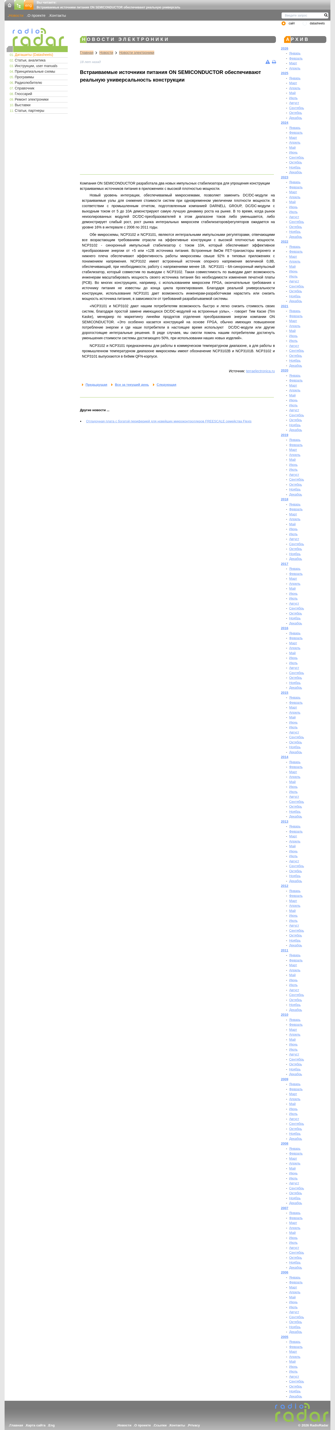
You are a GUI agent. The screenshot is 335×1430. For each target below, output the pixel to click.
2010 (284, 1015)
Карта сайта (36, 1425)
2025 (284, 73)
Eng (51, 1425)
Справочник (24, 88)
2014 (284, 757)
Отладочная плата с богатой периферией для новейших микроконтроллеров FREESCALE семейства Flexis (169, 421)
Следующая (166, 385)
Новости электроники (137, 53)
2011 (284, 950)
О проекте (36, 15)
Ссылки (160, 1425)
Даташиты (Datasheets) (34, 55)
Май (292, 93)
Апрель (294, 68)
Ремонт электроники (32, 99)
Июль (293, 98)
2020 (284, 370)
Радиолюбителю (28, 83)
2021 (284, 306)
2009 (284, 1079)
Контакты (58, 15)
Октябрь (295, 113)
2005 (284, 1337)
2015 (284, 693)
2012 (284, 886)
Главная (86, 53)
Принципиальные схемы (35, 71)
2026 (284, 48)
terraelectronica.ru (260, 371)
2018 (284, 499)
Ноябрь (295, 167)
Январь (295, 53)
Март (293, 63)
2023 (284, 177)
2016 (284, 628)
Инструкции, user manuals (36, 66)
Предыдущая (96, 385)
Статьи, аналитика (30, 60)
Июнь (293, 152)
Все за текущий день (132, 385)
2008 (284, 1143)
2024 (284, 123)
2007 (284, 1208)
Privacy (194, 1425)
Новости (16, 15)
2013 (284, 821)
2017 (284, 564)
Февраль (296, 58)
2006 (284, 1272)
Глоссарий (23, 94)
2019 (284, 435)
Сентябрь (296, 108)
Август (294, 103)
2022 (284, 241)
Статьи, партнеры (29, 111)
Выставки (23, 105)
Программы (24, 77)
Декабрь (295, 118)
